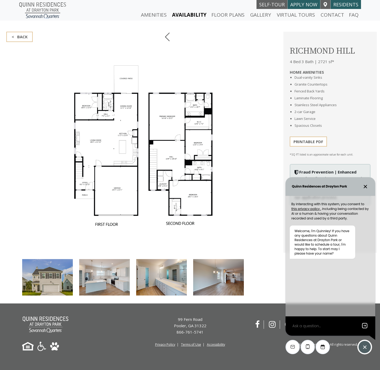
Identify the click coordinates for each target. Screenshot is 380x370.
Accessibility (216, 344)
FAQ (354, 14)
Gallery (260, 14)
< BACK (20, 36)
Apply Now (303, 4)
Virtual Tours (296, 14)
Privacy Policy (165, 344)
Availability (189, 14)
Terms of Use (191, 344)
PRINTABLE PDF (308, 141)
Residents (345, 4)
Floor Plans (228, 14)
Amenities (154, 14)
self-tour (272, 4)
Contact (332, 14)
